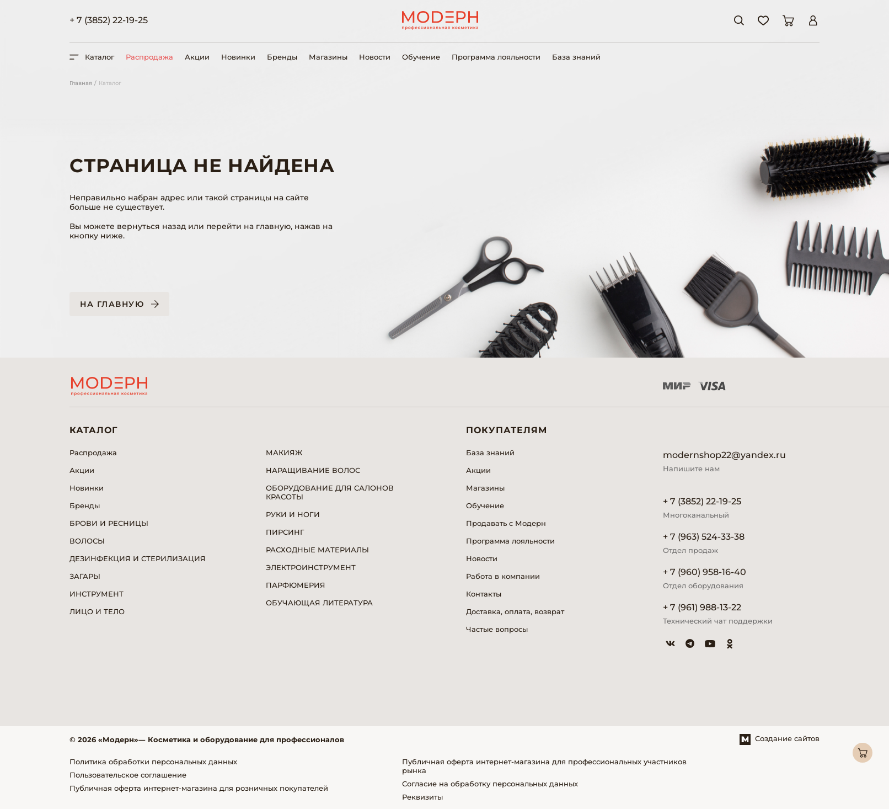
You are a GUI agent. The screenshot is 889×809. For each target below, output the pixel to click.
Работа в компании (503, 576)
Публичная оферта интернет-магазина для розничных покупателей (198, 788)
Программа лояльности (496, 56)
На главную (112, 304)
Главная (80, 83)
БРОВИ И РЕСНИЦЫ (108, 523)
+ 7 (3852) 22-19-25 (108, 20)
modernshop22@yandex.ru (724, 455)
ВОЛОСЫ (87, 540)
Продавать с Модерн (506, 523)
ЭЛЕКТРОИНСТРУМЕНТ (311, 567)
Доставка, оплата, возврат (515, 611)
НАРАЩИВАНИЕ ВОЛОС (313, 470)
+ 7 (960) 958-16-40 (704, 572)
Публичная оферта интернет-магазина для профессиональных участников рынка (544, 766)
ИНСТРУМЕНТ (96, 593)
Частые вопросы (497, 629)
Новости (374, 56)
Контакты (483, 593)
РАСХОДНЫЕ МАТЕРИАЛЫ (317, 549)
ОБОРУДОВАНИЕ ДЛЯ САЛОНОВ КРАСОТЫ (330, 492)
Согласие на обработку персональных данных (490, 783)
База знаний (576, 56)
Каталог (110, 83)
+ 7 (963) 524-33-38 (704, 536)
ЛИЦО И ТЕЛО (97, 611)
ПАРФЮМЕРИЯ (295, 585)
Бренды (282, 56)
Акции (197, 56)
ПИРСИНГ (285, 532)
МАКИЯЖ (284, 452)
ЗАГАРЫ (84, 576)
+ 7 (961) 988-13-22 (702, 607)
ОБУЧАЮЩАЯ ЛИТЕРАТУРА (319, 602)
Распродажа (149, 56)
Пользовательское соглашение (127, 774)
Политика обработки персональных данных (153, 761)
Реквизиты (422, 796)
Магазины (328, 56)
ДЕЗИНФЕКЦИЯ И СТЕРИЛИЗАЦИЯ (137, 558)
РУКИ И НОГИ (293, 514)
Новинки (238, 56)
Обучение (421, 56)
